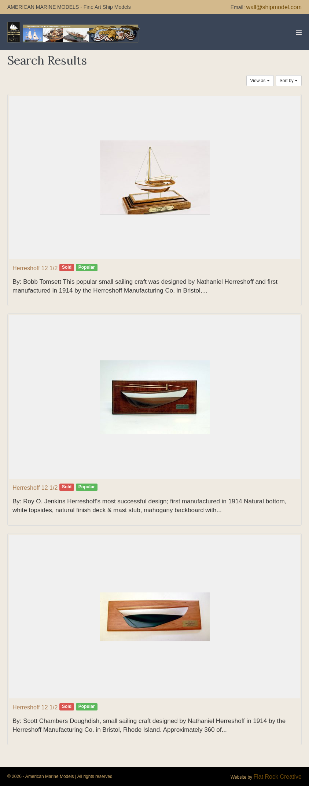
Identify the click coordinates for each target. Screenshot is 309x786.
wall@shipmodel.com (274, 7)
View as (260, 80)
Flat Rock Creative (277, 777)
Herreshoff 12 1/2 (35, 268)
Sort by (289, 80)
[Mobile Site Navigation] (299, 33)
